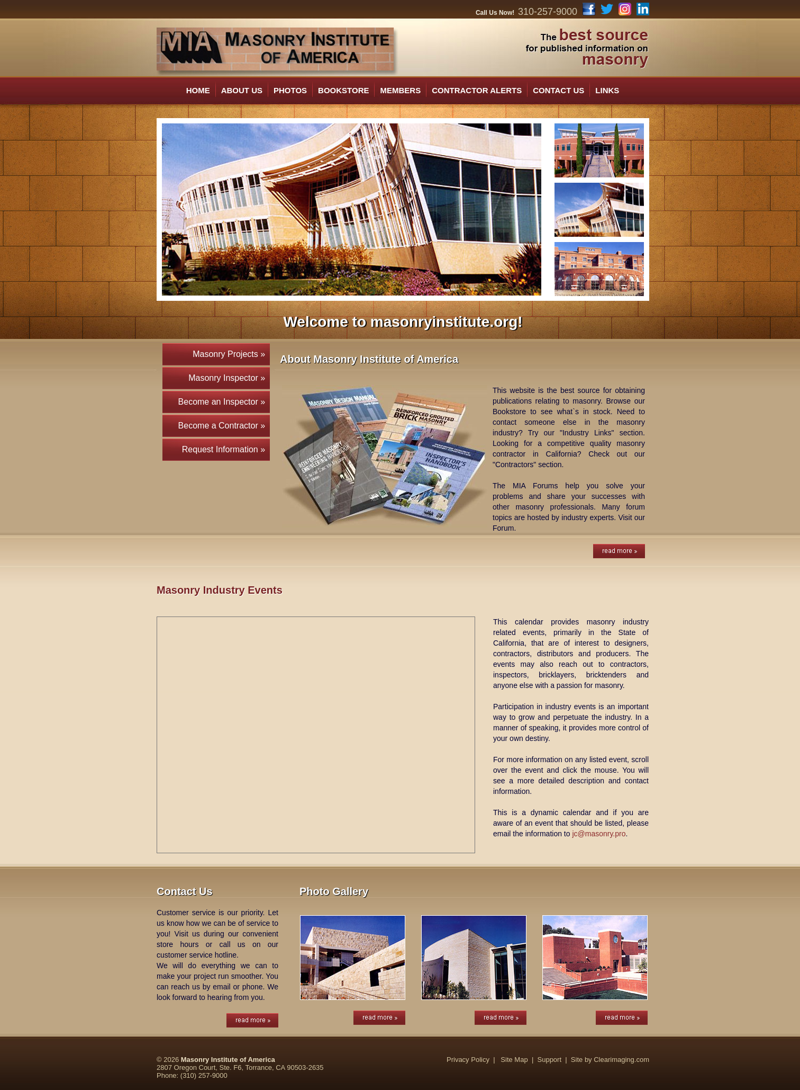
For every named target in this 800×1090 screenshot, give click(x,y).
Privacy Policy (468, 1060)
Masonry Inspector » (229, 377)
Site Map (514, 1060)
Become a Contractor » (224, 425)
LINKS (607, 90)
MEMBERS (400, 90)
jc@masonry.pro (598, 833)
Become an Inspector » (224, 401)
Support (550, 1060)
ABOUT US (241, 90)
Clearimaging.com (621, 1060)
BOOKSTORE (343, 90)
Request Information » (226, 449)
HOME (198, 90)
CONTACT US (558, 90)
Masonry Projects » (231, 354)
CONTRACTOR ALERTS (477, 90)
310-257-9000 (547, 11)
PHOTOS (290, 90)
